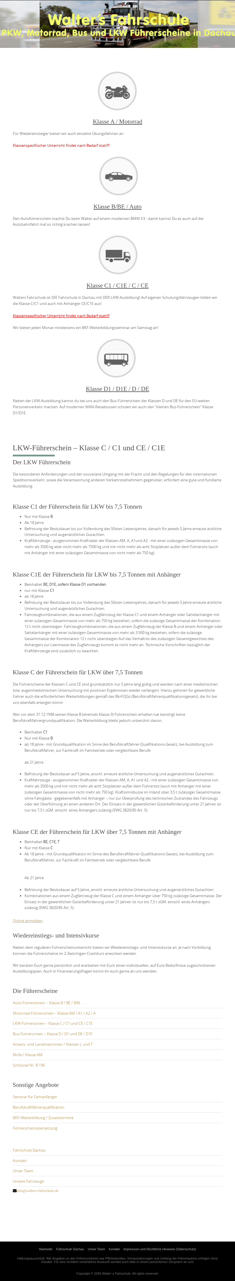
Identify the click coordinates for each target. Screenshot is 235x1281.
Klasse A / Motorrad (117, 121)
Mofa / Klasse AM (28, 1054)
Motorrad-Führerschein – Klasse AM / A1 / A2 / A (54, 1013)
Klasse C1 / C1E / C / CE (117, 285)
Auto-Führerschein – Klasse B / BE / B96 (46, 1002)
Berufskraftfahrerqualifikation (38, 1107)
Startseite (45, 1249)
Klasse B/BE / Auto (117, 206)
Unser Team (23, 1170)
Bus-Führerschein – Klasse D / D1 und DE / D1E (52, 1033)
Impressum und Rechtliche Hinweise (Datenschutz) (159, 1249)
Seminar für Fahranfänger (35, 1096)
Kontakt (20, 1160)
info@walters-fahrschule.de (38, 1191)
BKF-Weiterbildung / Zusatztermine (43, 1117)
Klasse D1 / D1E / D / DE (117, 388)
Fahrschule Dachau (29, 1150)
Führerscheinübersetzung (35, 1128)
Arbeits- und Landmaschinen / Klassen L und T (53, 1044)
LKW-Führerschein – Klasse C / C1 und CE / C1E (53, 1023)
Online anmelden (28, 920)
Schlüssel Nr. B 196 (29, 1065)
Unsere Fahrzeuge (28, 1181)
